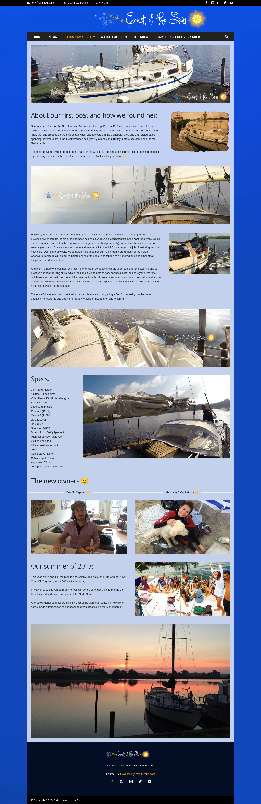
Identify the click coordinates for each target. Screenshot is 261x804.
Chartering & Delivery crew (178, 37)
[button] (226, 37)
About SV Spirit (80, 36)
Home (38, 37)
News (55, 36)
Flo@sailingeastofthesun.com (137, 774)
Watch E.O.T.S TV (114, 37)
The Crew (141, 37)
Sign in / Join (102, 2)
